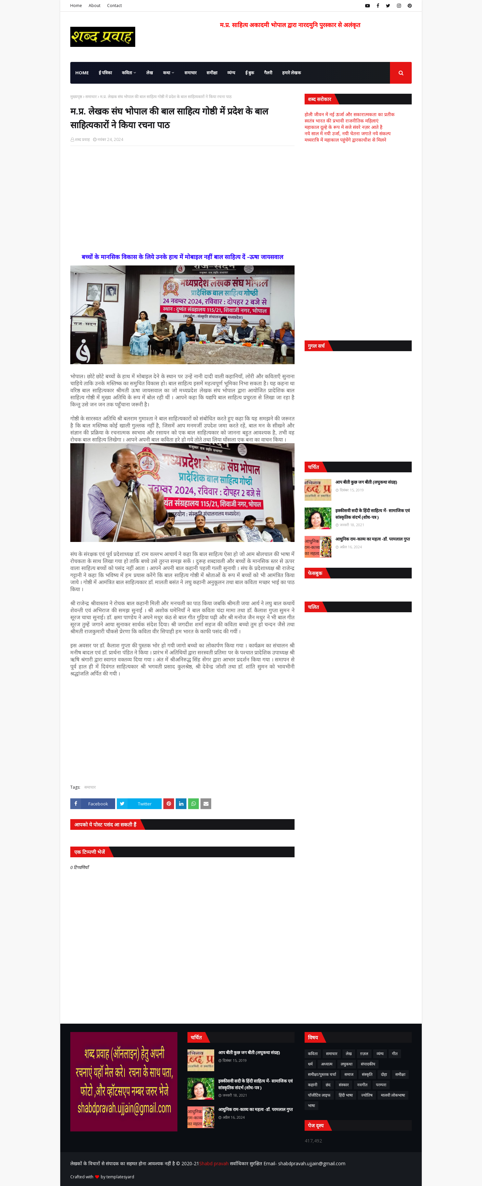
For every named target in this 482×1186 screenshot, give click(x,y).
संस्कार (344, 1085)
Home (76, 5)
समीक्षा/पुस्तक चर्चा (322, 1074)
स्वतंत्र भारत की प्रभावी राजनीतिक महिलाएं (342, 120)
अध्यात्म (326, 1064)
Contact (114, 5)
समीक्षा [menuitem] (212, 73)
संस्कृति (367, 1074)
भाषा (311, 1105)
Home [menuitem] (82, 73)
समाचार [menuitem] (190, 73)
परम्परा (381, 1085)
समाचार (91, 96)
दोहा (384, 1074)
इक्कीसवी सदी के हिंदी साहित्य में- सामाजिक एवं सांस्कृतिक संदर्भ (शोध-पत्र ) (372, 513)
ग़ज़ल (364, 1053)
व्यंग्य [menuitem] (231, 73)
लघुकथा (346, 1064)
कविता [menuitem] (127, 73)
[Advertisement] (182, 199)
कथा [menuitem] (166, 73)
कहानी (312, 1085)
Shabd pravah (214, 1163)
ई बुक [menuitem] (249, 73)
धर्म (310, 1064)
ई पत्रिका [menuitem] (105, 73)
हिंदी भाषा (346, 1095)
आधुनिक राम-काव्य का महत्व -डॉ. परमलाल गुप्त (372, 539)
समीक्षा (400, 1074)
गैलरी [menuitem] (268, 73)
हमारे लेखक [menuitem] (291, 73)
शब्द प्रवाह (82, 139)
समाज (348, 1074)
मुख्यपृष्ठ (76, 96)
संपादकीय (368, 1064)
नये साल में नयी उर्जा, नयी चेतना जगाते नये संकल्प (348, 133)
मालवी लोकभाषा (393, 1095)
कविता (313, 1053)
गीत (395, 1053)
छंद (328, 1085)
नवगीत (362, 1085)
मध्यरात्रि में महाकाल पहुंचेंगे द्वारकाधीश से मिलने (345, 140)
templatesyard (120, 1177)
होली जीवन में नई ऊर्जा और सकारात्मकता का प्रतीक (350, 114)
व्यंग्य (380, 1053)
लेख (349, 1053)
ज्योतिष (367, 1095)
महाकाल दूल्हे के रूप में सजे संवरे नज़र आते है (343, 127)
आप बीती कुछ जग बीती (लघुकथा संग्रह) (366, 482)
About (94, 5)
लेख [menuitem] (149, 73)
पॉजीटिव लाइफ (319, 1095)
